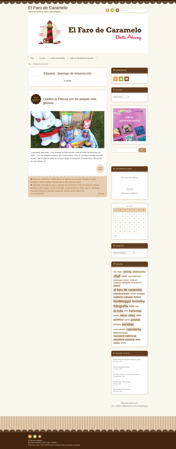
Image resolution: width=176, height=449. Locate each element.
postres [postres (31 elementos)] (135, 319)
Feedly (112, 10)
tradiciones (80, 191)
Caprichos (45, 179)
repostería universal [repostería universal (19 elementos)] (124, 339)
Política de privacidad (57, 58)
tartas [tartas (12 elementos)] (138, 339)
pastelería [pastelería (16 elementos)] (118, 319)
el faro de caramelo (84, 185)
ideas (41, 188)
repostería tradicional (55, 191)
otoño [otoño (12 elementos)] (138, 315)
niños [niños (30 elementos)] (131, 315)
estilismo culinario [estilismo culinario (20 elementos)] (123, 297)
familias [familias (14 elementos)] (137, 297)
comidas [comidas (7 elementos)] (126, 280)
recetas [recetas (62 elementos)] (128, 324)
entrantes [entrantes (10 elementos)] (141, 294)
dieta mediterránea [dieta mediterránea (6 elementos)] (136, 282)
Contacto (117, 10)
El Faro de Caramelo (35, 440)
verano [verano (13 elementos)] (117, 343)
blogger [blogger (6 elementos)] (119, 271)
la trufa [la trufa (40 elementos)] (118, 311)
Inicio (32, 58)
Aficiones (36, 179)
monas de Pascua (72, 188)
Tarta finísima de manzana (121, 389)
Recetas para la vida (60, 182)
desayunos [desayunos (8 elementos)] (126, 282)
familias (96, 185)
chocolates (37, 185)
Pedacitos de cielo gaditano (122, 382)
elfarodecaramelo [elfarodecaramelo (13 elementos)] (121, 294)
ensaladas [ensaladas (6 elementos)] (133, 293)
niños (82, 188)
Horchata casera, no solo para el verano (126, 374)
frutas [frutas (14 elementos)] (131, 306)
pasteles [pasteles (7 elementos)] (127, 319)
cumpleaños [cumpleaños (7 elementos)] (117, 282)
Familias (86, 179)
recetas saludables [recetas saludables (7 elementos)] (119, 329)
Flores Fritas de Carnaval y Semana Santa (127, 359)
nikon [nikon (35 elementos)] (123, 315)
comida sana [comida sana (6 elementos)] (133, 280)
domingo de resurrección (67, 185)
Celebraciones (55, 179)
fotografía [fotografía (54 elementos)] (121, 306)
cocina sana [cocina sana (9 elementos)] (118, 280)
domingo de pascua (49, 185)
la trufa (52, 188)
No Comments (38, 194)
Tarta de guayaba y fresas (121, 367)
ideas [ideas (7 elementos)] (137, 306)
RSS (107, 10)
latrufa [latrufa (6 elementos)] (126, 311)
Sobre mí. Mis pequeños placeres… (82, 58)
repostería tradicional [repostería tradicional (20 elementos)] (125, 336)
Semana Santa (75, 182)
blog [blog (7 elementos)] (115, 272)
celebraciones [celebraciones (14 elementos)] (138, 272)
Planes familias (45, 182)
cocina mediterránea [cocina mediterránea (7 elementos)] (134, 276)
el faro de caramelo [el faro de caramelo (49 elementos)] (128, 290)
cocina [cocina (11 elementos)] (124, 276)
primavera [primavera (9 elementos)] (117, 324)
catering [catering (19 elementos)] (127, 271)
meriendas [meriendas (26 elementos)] (135, 310)
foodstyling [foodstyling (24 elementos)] (138, 301)
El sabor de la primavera (72, 179)
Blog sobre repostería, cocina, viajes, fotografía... (43, 442)
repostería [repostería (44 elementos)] (133, 329)
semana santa (69, 191)
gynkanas (34, 188)
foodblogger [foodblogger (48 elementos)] (122, 301)
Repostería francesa (38, 191)
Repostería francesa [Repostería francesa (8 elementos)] (120, 333)
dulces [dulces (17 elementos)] (117, 285)
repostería (95, 188)
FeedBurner (134, 193)
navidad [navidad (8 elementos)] (116, 315)
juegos (46, 188)
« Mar (115, 236)
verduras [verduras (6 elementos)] (123, 343)
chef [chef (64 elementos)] (117, 276)
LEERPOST (100, 168)
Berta (102, 194)
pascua (87, 188)
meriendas (60, 188)
